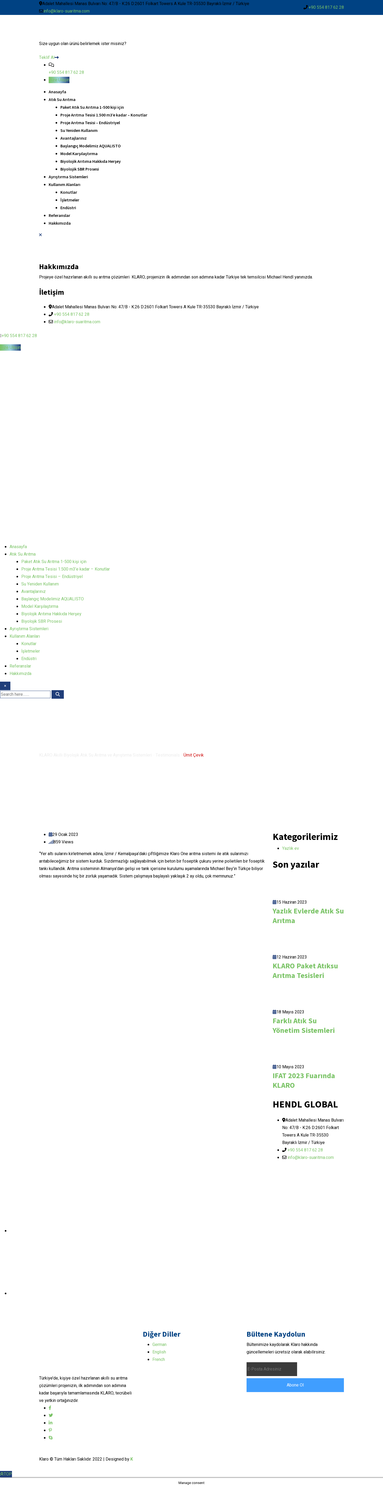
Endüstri (68, 207)
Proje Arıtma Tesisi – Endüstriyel (90, 122)
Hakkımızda (60, 223)
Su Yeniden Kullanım (79, 130)
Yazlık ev (290, 848)
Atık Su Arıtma (62, 99)
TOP (6, 1474)
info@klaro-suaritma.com (66, 11)
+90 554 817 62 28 (326, 7)
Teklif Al (49, 57)
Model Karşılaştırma (79, 153)
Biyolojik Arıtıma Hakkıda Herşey (90, 161)
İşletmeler (69, 200)
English (159, 1352)
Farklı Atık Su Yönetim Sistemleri (304, 1025)
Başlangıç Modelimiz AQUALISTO (90, 145)
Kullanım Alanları (64, 184)
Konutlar (68, 192)
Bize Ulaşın (59, 80)
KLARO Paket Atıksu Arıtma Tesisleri (305, 970)
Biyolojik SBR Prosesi (79, 169)
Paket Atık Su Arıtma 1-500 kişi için (92, 107)
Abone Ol (295, 1385)
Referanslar (59, 215)
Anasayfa (57, 91)
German (159, 1344)
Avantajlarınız (73, 138)
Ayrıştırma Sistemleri (68, 176)
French (158, 1359)
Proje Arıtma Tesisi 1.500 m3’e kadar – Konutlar (103, 115)
